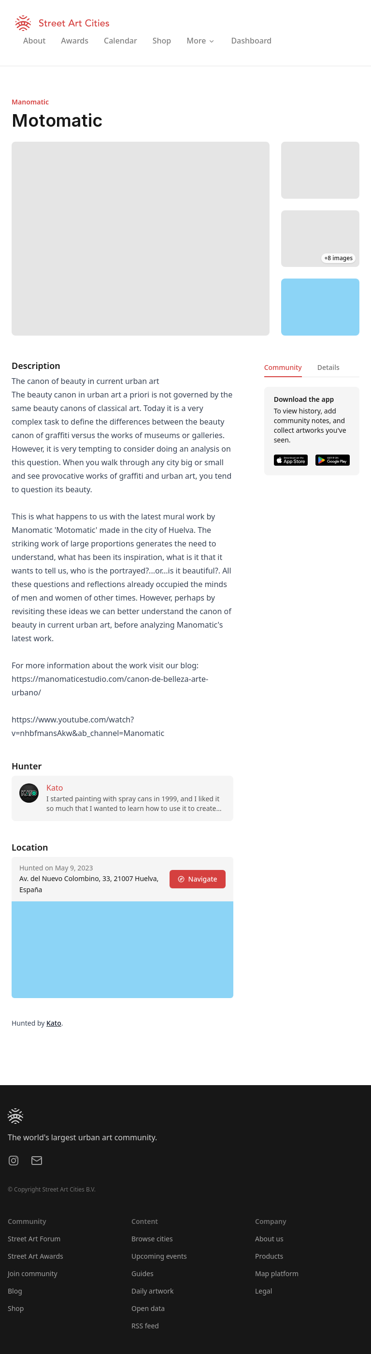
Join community (32, 1273)
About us (269, 1238)
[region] (320, 307)
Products (269, 1256)
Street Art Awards (35, 1256)
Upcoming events (159, 1256)
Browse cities (152, 1238)
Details (328, 367)
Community (283, 367)
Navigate (197, 878)
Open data (148, 1308)
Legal (263, 1290)
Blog (15, 1290)
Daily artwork (152, 1290)
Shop (16, 1308)
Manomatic (30, 101)
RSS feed (145, 1325)
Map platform (277, 1273)
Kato (54, 787)
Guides (142, 1273)
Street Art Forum (34, 1238)
